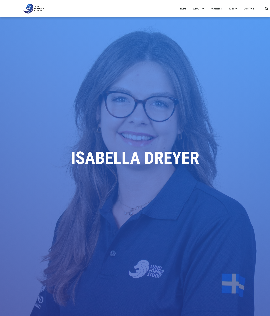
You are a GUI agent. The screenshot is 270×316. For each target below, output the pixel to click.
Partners (216, 8)
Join (233, 9)
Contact (249, 8)
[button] (266, 8)
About (198, 9)
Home (183, 8)
